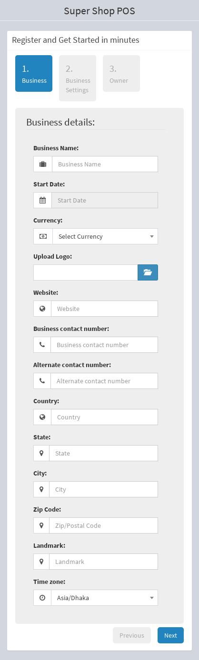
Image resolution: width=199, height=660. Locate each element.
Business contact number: (71, 328)
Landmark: (49, 545)
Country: (46, 401)
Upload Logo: (52, 256)
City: (40, 473)
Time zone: (49, 581)
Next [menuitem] (170, 635)
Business (31, 73)
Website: (45, 292)
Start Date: (49, 184)
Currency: (47, 220)
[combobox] (105, 236)
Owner (118, 73)
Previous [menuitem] (131, 635)
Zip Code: (47, 509)
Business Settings (78, 78)
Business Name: (56, 148)
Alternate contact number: (72, 364)
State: (41, 437)
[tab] (34, 75)
